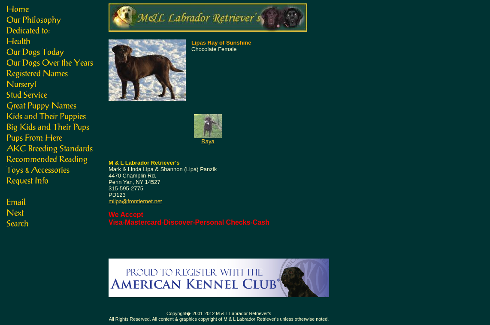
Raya (207, 141)
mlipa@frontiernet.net (135, 201)
